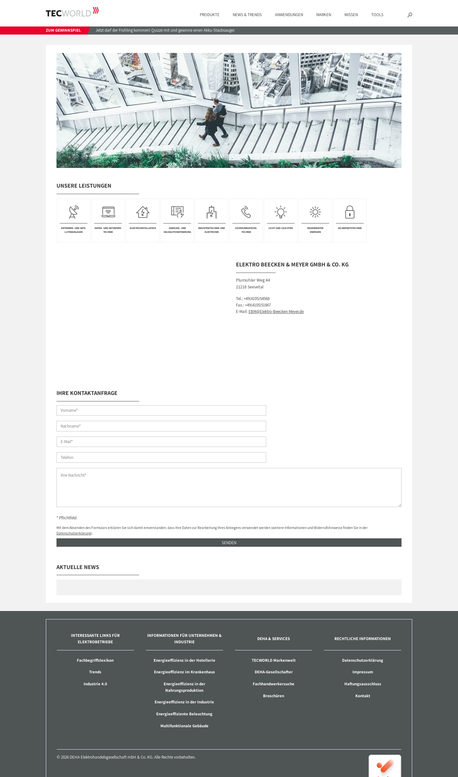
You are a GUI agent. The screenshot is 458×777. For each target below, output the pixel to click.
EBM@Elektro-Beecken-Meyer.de (276, 311)
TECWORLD (72, 12)
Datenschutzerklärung (73, 502)
